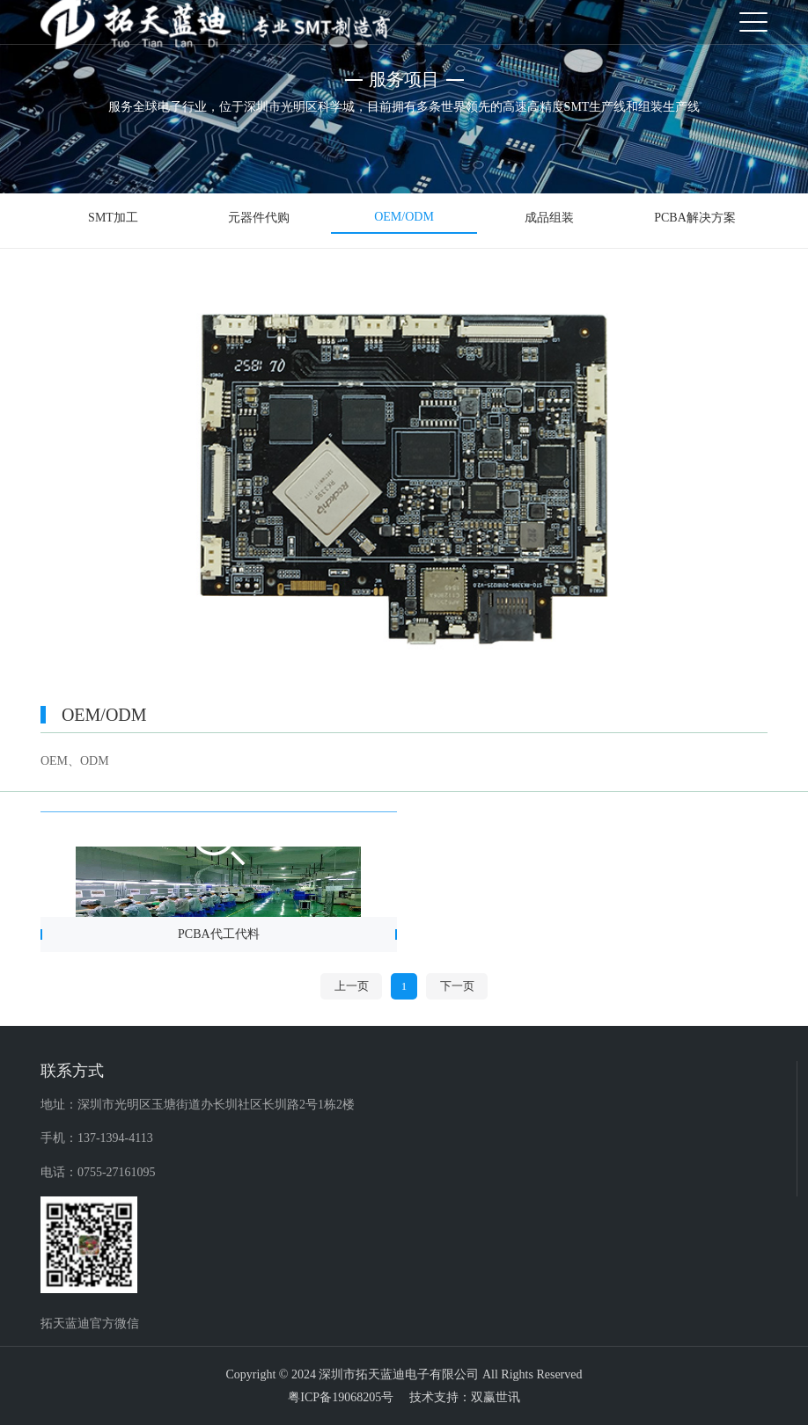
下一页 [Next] (457, 985)
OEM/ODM (404, 217)
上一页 (351, 985)
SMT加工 (113, 218)
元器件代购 (259, 218)
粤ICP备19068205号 (340, 1397)
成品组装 (549, 218)
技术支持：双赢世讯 (464, 1397)
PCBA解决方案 (695, 218)
